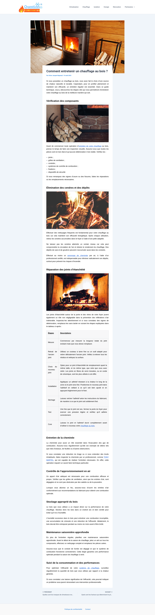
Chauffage (89, 7)
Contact (87, 609)
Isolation (100, 7)
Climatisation (78, 7)
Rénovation (118, 7)
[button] (134, 7)
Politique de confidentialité (74, 609)
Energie (108, 7)
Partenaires (130, 7)
